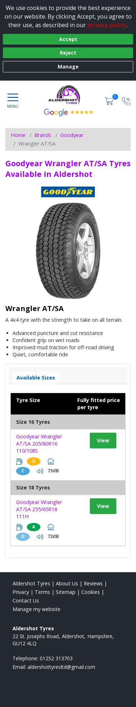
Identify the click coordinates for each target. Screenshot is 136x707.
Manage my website (36, 609)
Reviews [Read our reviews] (93, 583)
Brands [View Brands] (42, 135)
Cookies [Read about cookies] (90, 592)
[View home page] (68, 95)
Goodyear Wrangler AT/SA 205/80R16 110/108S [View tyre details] (39, 443)
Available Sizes (35, 377)
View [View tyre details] (103, 440)
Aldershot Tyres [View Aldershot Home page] (31, 583)
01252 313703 (56, 658)
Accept (68, 39)
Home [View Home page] (18, 135)
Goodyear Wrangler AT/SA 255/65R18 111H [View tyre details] (39, 509)
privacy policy (107, 25)
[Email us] (61, 666)
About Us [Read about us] (67, 583)
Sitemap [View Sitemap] (66, 592)
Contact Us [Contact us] (26, 600)
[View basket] (110, 100)
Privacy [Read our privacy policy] (21, 592)
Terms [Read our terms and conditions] (42, 592)
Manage (68, 66)
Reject (68, 52)
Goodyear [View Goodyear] (71, 135)
